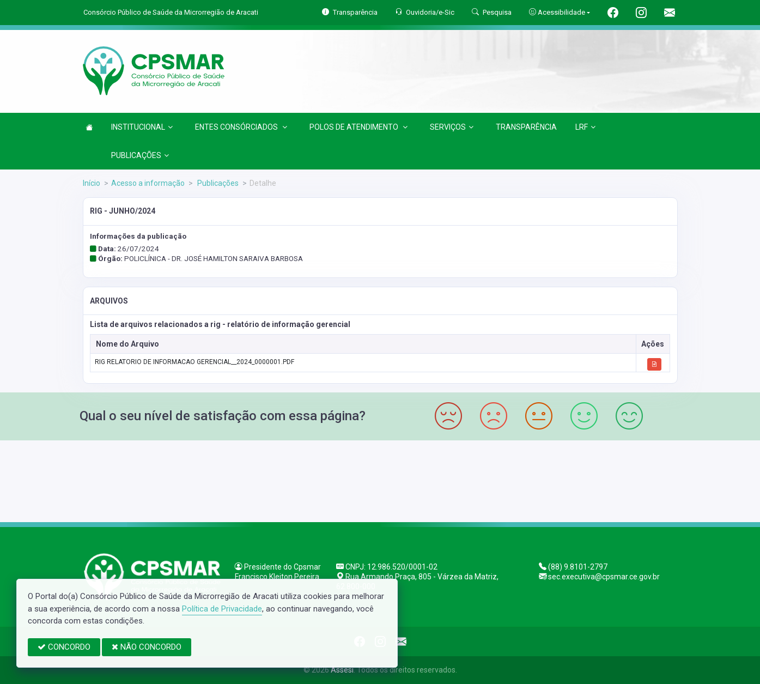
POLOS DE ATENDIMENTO (358, 127)
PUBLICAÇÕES (140, 155)
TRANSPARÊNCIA (526, 127)
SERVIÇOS (451, 127)
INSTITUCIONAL (142, 127)
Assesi (342, 669)
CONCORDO (64, 647)
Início (91, 183)
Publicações (217, 183)
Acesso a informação (148, 183)
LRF (585, 127)
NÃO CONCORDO (146, 647)
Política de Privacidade (222, 609)
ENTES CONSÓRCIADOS (241, 127)
